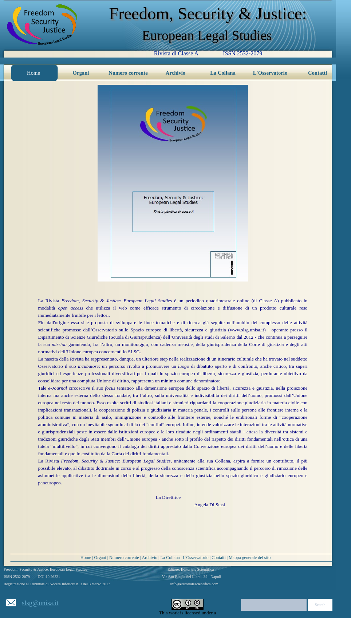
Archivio (149, 557)
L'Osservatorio (196, 557)
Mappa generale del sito (250, 557)
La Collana (170, 557)
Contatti (219, 557)
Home (85, 557)
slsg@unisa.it (40, 603)
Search (320, 605)
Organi (100, 557)
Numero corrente (124, 557)
